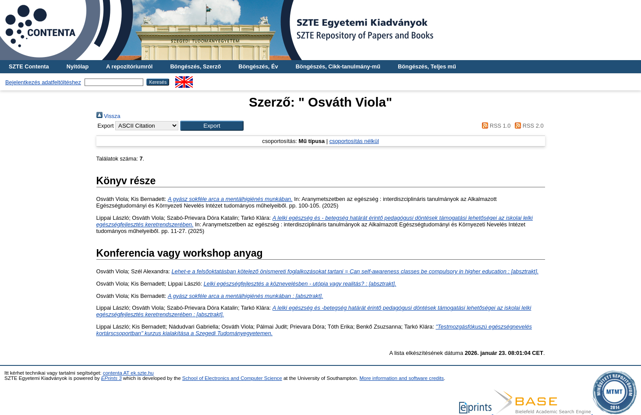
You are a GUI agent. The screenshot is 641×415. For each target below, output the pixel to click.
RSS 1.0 (495, 125)
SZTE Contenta (29, 66)
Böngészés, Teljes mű (427, 66)
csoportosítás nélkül (354, 141)
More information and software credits (401, 378)
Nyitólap (78, 66)
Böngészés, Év (258, 66)
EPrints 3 (111, 378)
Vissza (108, 116)
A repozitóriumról (129, 66)
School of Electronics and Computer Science (232, 378)
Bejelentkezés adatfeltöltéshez (43, 82)
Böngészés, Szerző (195, 66)
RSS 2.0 (528, 125)
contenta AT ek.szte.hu (128, 373)
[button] (212, 126)
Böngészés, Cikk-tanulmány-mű (338, 66)
